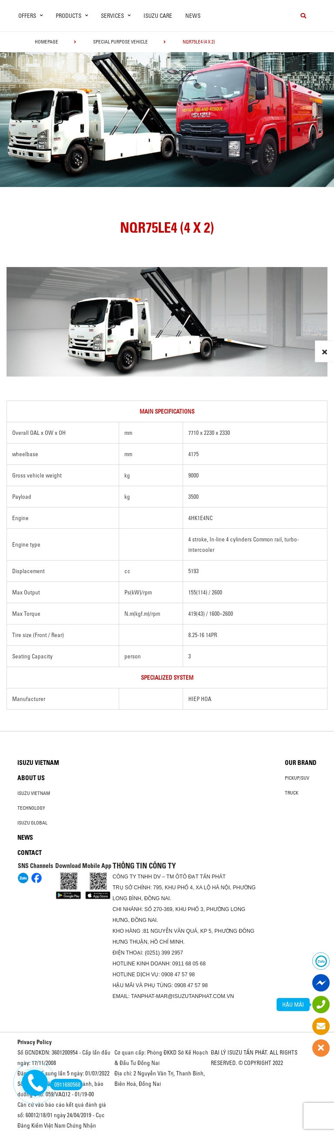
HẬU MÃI (293, 1004)
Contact (29, 853)
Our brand (301, 763)
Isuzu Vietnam (38, 763)
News (192, 15)
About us (31, 778)
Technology (31, 808)
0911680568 (65, 1084)
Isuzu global (32, 823)
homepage (46, 42)
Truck (291, 793)
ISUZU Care (158, 15)
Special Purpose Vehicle (120, 42)
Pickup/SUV (297, 778)
